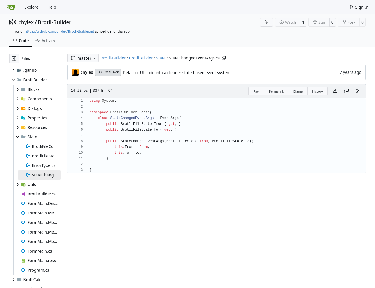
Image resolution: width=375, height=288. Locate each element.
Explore (31, 7)
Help (51, 7)
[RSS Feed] (266, 22)
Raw (256, 91)
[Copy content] (346, 91)
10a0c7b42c (108, 72)
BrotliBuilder (141, 58)
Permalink (276, 91)
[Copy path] (224, 58)
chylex (26, 22)
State (161, 58)
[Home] (11, 7)
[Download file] (335, 91)
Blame (298, 91)
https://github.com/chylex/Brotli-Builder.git (59, 31)
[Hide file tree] (14, 58)
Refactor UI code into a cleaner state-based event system (177, 72)
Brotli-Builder (54, 22)
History (317, 91)
